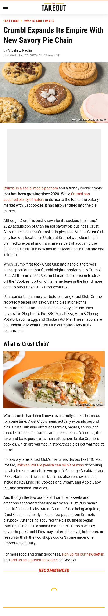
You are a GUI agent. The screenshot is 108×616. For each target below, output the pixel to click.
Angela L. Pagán (20, 50)
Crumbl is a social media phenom (30, 188)
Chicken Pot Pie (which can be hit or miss (50, 465)
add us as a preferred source (34, 560)
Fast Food (11, 21)
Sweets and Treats (39, 21)
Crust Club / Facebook (89, 404)
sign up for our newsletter (82, 554)
